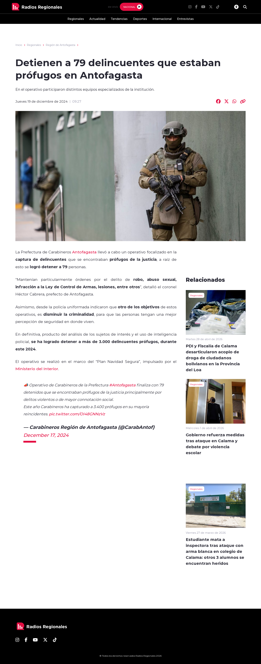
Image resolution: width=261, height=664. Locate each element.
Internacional (162, 19)
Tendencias (119, 19)
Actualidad (97, 19)
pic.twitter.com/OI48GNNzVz (77, 413)
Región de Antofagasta (60, 45)
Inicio (18, 45)
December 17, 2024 (46, 435)
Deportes (140, 19)
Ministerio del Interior (36, 368)
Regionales (75, 19)
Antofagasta (84, 251)
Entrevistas (185, 19)
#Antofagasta (122, 384)
